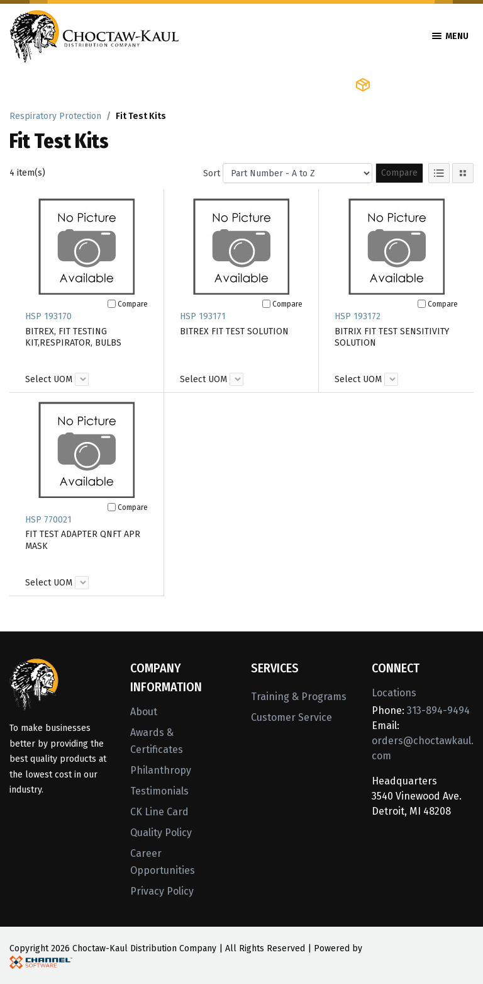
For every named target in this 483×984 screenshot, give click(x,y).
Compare (399, 172)
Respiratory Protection (55, 116)
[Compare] (112, 304)
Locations (394, 693)
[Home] (94, 35)
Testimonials (159, 791)
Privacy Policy (162, 891)
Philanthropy (160, 770)
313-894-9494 (438, 710)
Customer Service (291, 717)
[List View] (439, 173)
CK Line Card (159, 812)
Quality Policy (161, 833)
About (143, 712)
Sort (211, 173)
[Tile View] (463, 173)
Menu (450, 36)
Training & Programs (299, 697)
